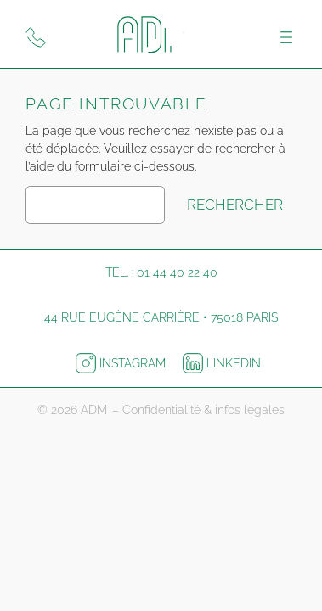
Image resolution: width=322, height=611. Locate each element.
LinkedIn (222, 363)
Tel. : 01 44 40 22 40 (161, 272)
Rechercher (235, 204)
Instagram (122, 363)
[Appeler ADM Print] (35, 37)
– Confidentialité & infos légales (198, 410)
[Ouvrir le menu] (286, 37)
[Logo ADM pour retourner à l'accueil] (161, 37)
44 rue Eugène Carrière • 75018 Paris (161, 317)
